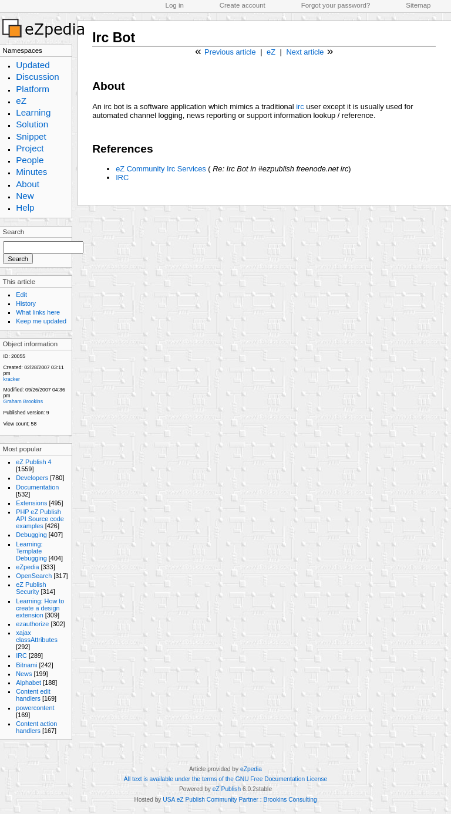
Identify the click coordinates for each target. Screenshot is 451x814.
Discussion (37, 77)
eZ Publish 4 (33, 461)
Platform (32, 89)
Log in (175, 5)
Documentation (37, 487)
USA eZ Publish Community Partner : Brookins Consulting (240, 799)
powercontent (35, 707)
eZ (21, 101)
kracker (11, 379)
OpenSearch (34, 575)
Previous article (229, 52)
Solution (32, 124)
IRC (21, 655)
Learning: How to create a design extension (40, 608)
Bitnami (26, 664)
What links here (38, 312)
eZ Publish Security (31, 588)
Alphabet (28, 682)
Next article (305, 52)
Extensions (31, 502)
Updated (33, 65)
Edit (21, 294)
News (24, 673)
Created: (12, 367)
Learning (33, 112)
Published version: (24, 413)
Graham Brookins (23, 401)
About (27, 184)
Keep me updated (41, 321)
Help (25, 207)
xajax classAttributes (37, 636)
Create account (242, 5)
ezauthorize (32, 623)
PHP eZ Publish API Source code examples (40, 518)
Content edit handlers (33, 695)
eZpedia (27, 566)
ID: (6, 356)
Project (29, 148)
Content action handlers (36, 727)
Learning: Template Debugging (31, 551)
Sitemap (418, 5)
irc (300, 106)
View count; (16, 424)
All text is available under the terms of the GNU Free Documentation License (225, 779)
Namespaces (22, 50)
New (24, 196)
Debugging (31, 534)
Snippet (31, 136)
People (29, 160)
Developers (32, 477)
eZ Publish (227, 789)
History (26, 303)
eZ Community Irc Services (161, 168)
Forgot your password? (336, 5)
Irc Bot (113, 37)
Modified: (13, 390)
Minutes (31, 172)
